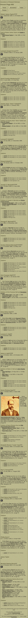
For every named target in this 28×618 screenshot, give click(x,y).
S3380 (5, 98)
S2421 (5, 605)
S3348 (5, 518)
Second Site (15, 616)
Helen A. (5, 297)
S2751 (5, 435)
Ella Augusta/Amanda (12, 426)
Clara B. (17, 111)
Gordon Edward (9, 204)
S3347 (5, 135)
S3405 (5, 45)
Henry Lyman (7, 589)
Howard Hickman (16, 613)
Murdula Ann (7, 596)
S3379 (5, 97)
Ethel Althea (7, 294)
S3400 (5, 44)
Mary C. (16, 418)
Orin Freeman (6, 343)
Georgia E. (7, 203)
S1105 (5, 465)
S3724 (5, 529)
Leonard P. (7, 123)
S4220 (5, 241)
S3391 (5, 602)
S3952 (5, 386)
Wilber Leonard (10, 60)
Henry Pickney (6, 454)
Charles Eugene (8, 591)
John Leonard (13, 23)
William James (11, 574)
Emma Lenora (20, 192)
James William (8, 587)
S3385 (5, 489)
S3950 (5, 384)
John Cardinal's (9, 616)
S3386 (5, 464)
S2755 (5, 131)
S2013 (5, 216)
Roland (6, 126)
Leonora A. (21, 284)
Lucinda (17, 572)
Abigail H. (6, 581)
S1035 (5, 180)
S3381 (5, 99)
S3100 (5, 132)
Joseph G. (6, 230)
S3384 (5, 214)
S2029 (5, 491)
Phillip (15, 455)
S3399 (5, 42)
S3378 (5, 74)
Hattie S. (17, 21)
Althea (5, 375)
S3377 (5, 73)
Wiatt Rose (6, 572)
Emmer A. (6, 584)
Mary (5, 374)
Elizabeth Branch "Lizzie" (10, 428)
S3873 (5, 439)
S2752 (5, 210)
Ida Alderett (7, 592)
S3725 (5, 532)
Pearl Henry (6, 430)
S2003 (5, 70)
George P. (20, 318)
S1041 (5, 71)
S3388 (5, 437)
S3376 (5, 41)
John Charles (10, 363)
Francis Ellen (15, 478)
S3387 (5, 523)
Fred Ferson (7, 35)
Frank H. (6, 594)
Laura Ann (6, 507)
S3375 (5, 47)
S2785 (5, 493)
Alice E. (6, 595)
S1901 (5, 528)
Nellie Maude (19, 84)
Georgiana (14, 282)
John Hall (6, 371)
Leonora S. (6, 296)
